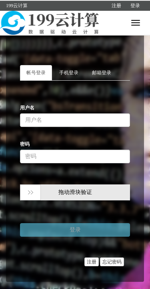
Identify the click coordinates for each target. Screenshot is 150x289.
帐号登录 (36, 72)
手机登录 (68, 72)
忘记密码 (112, 262)
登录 (135, 5)
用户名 (27, 108)
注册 (116, 5)
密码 (25, 144)
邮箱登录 (101, 72)
